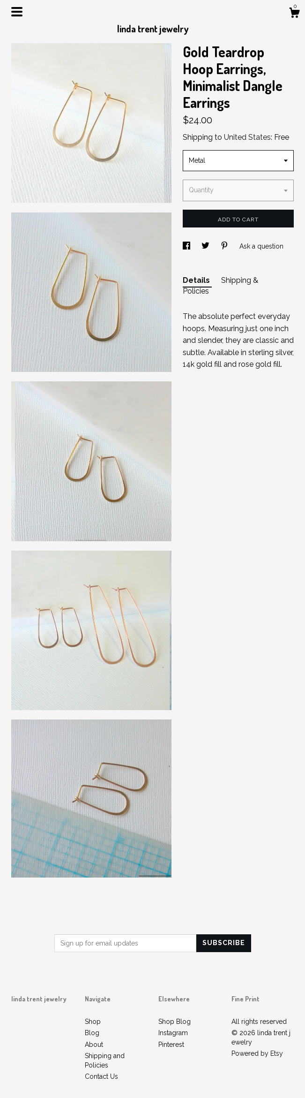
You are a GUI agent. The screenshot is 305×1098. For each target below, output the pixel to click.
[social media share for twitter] (206, 246)
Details (197, 280)
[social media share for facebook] (187, 246)
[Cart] (294, 14)
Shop (93, 1021)
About (94, 1044)
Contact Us (101, 1076)
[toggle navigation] (16, 11)
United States (247, 137)
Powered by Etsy (257, 1053)
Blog (92, 1033)
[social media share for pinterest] (225, 246)
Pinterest (171, 1044)
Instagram (173, 1033)
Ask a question (261, 246)
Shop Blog (174, 1021)
